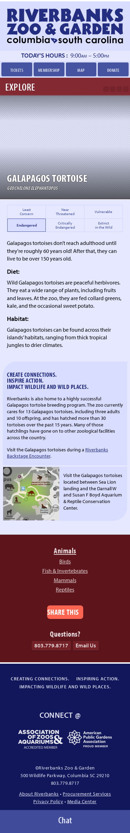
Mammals (65, 580)
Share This (63, 612)
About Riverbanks (39, 793)
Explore (20, 86)
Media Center (82, 801)
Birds (65, 561)
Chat (65, 820)
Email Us (86, 645)
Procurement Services (87, 793)
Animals (65, 550)
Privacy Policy (48, 801)
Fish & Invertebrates (65, 570)
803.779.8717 (51, 645)
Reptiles (65, 589)
